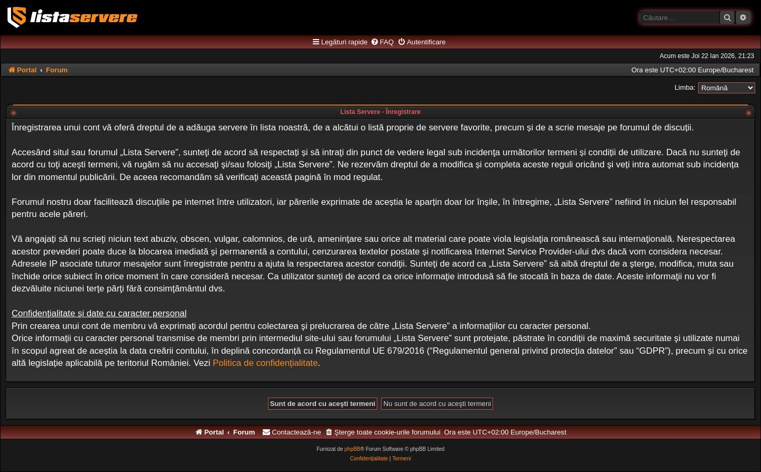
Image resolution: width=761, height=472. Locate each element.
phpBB (352, 449)
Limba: (684, 87)
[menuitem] (382, 42)
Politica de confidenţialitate (265, 363)
